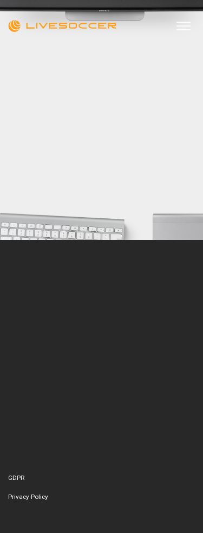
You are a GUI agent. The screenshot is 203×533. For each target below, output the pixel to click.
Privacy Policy (28, 496)
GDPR (16, 478)
